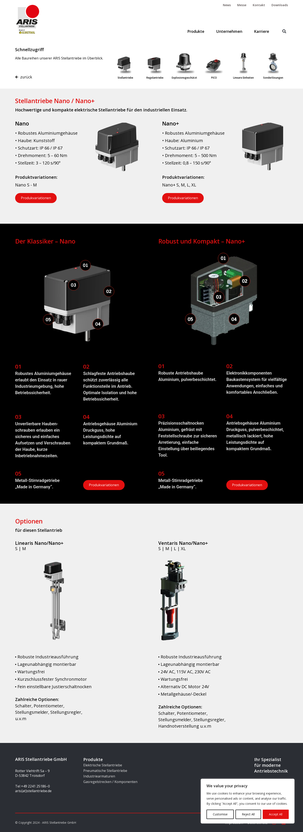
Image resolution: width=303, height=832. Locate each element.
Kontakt (259, 5)
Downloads (279, 5)
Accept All (275, 814)
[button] (284, 31)
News (227, 5)
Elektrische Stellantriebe (102, 765)
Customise (220, 814)
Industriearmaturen (99, 776)
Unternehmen (229, 31)
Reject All (248, 814)
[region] (247, 801)
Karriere (261, 31)
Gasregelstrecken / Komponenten (110, 781)
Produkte (195, 31)
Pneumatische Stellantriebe (105, 770)
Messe (241, 5)
